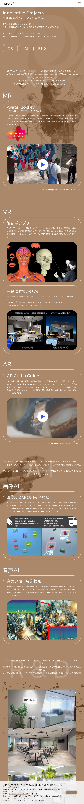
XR (10, 49)
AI (26, 49)
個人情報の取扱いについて (18, 794)
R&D (42, 49)
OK (71, 792)
